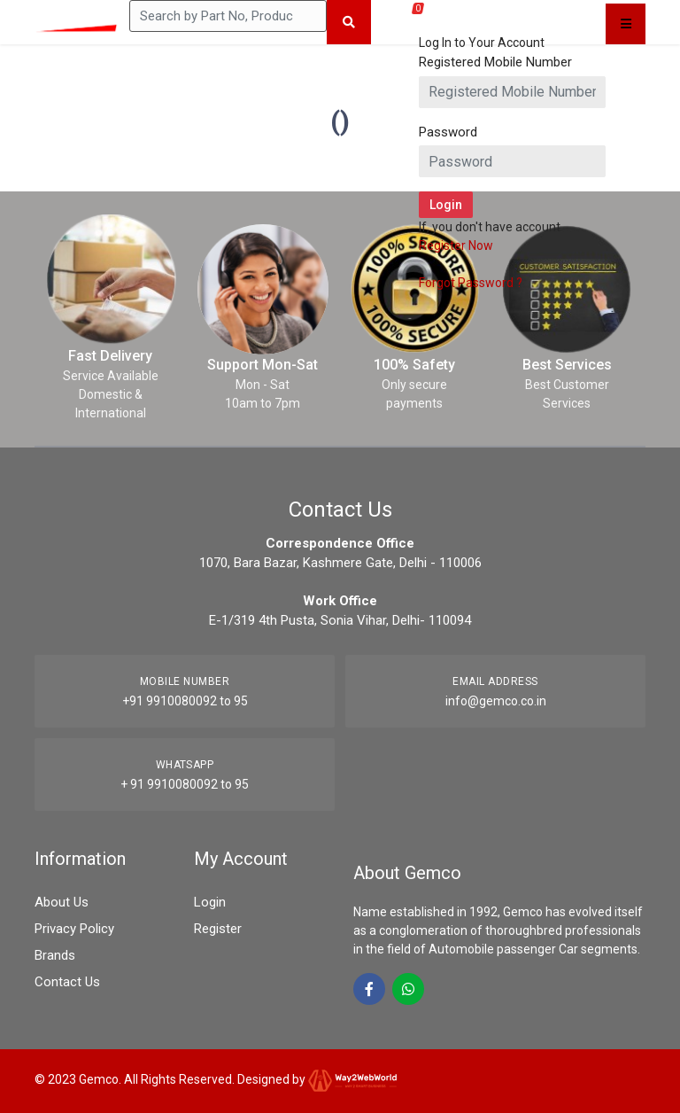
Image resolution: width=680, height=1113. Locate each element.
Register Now (456, 245)
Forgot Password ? (470, 283)
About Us (62, 902)
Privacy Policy (74, 929)
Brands (55, 955)
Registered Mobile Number (495, 62)
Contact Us (67, 982)
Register (218, 929)
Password (448, 132)
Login (210, 902)
